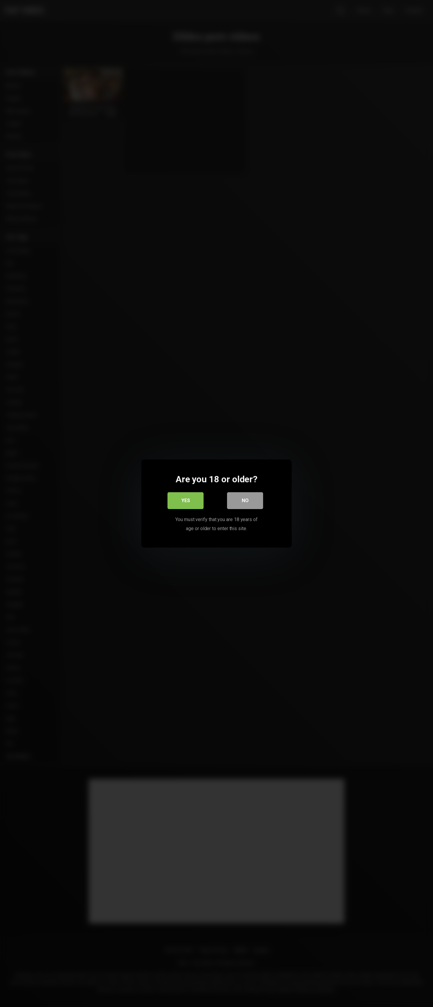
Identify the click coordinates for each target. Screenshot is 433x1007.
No (245, 500)
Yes (185, 500)
